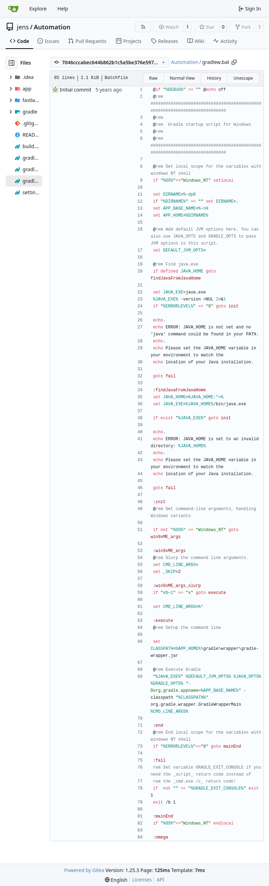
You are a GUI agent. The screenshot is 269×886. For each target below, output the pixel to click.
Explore (37, 8)
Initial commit (76, 89)
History (214, 78)
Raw (153, 78)
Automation (52, 26)
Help (62, 8)
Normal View (182, 78)
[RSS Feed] (143, 27)
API (160, 879)
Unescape (243, 78)
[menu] (116, 880)
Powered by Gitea (84, 870)
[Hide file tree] (11, 63)
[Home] (13, 8)
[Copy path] (234, 62)
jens (23, 26)
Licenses (142, 879)
